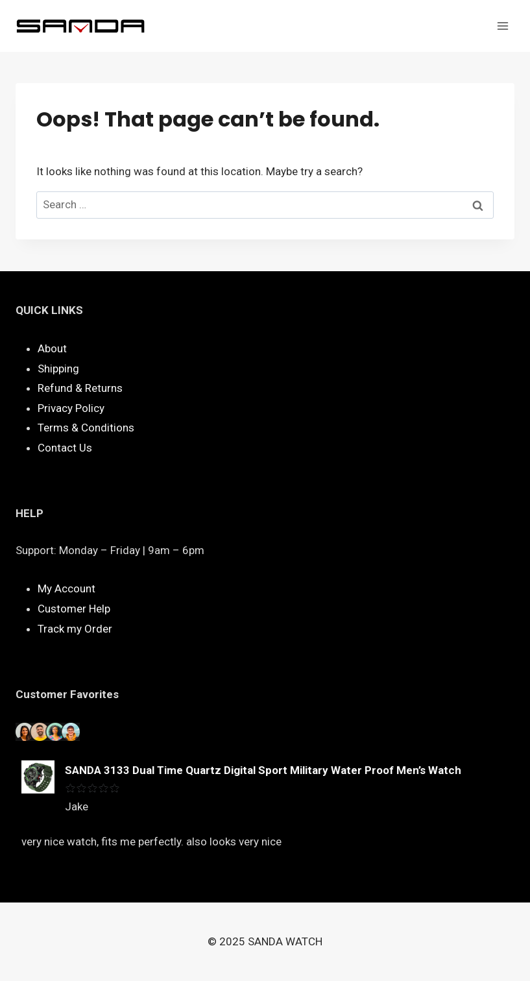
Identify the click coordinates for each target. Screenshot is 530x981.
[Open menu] (502, 26)
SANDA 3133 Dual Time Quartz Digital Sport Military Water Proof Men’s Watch (263, 770)
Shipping (58, 368)
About (52, 348)
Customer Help (74, 608)
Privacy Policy (71, 408)
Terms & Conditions (86, 427)
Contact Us (65, 447)
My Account (66, 588)
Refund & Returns (80, 388)
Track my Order (75, 628)
